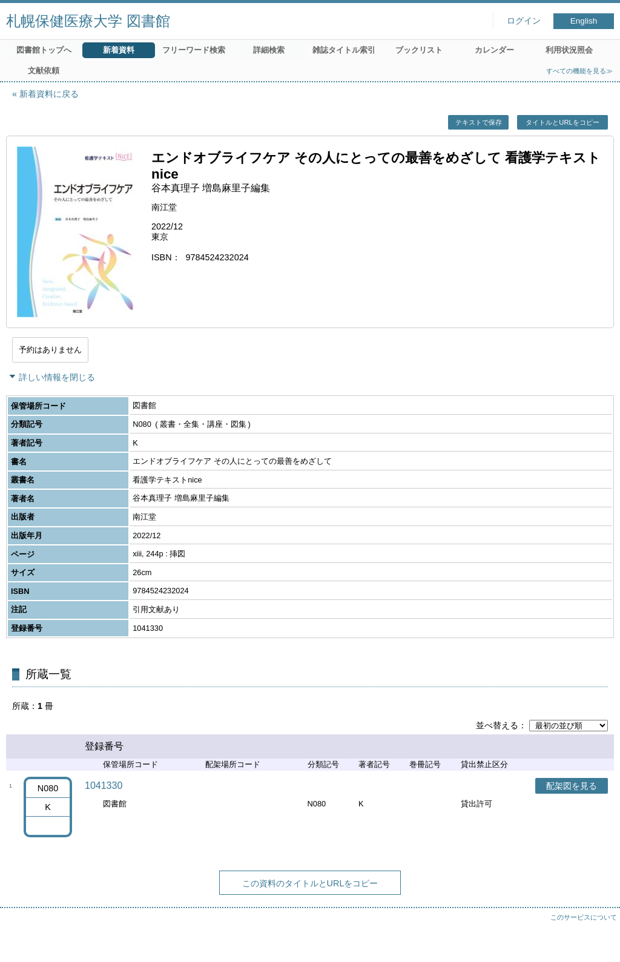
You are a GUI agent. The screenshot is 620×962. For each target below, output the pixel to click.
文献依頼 (43, 70)
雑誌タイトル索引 (343, 49)
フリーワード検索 (193, 49)
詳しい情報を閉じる (57, 377)
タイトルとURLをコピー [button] (562, 122)
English (584, 20)
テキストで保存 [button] (478, 122)
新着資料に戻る (49, 94)
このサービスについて (583, 917)
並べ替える (497, 725)
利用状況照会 (569, 49)
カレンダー (494, 49)
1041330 (103, 785)
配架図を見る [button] (571, 786)
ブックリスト (419, 49)
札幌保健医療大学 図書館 (88, 21)
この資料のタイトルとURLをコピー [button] (310, 883)
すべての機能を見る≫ (579, 70)
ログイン (524, 20)
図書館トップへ (43, 49)
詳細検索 (269, 49)
